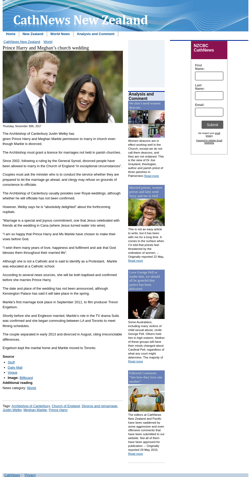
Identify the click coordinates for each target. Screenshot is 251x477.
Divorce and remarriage (99, 406)
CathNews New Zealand (21, 42)
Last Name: (198, 87)
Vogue (13, 372)
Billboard (26, 378)
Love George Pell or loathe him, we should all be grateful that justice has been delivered (144, 280)
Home (10, 34)
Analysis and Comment (96, 34)
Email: (198, 105)
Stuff (11, 362)
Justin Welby (12, 410)
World (47, 42)
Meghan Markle (35, 410)
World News (60, 34)
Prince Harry (58, 410)
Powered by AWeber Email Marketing (209, 141)
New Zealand (32, 34)
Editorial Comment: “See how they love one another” (145, 377)
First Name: (198, 67)
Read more (151, 175)
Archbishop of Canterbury (31, 406)
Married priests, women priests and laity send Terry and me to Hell (145, 192)
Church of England (66, 406)
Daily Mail (15, 367)
